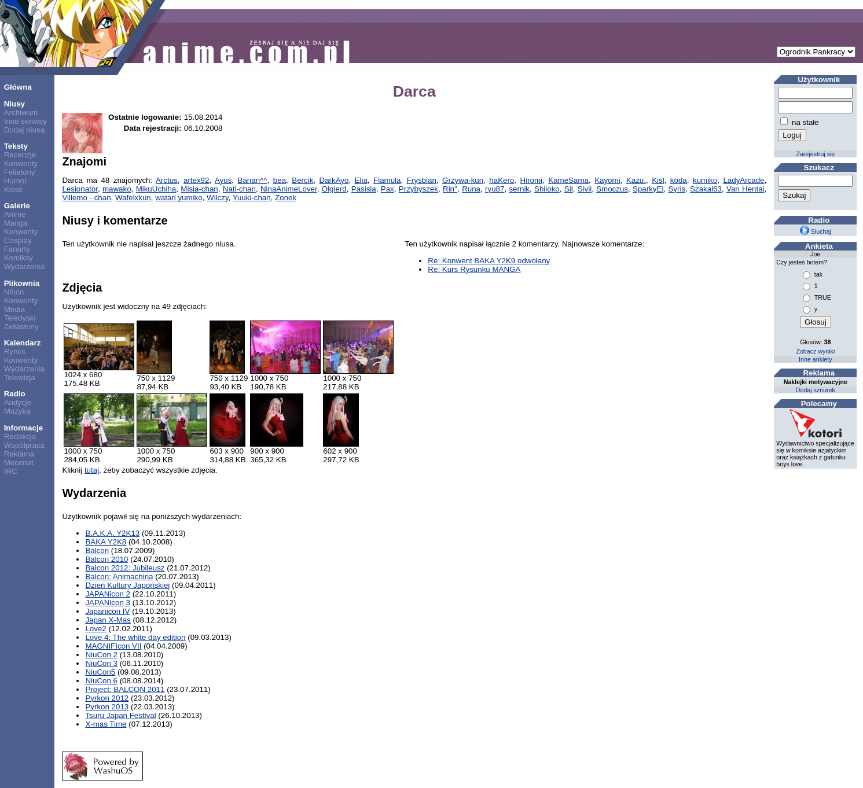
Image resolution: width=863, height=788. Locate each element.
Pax (387, 189)
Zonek (285, 197)
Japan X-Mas (108, 620)
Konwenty (21, 163)
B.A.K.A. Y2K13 (112, 533)
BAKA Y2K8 (105, 541)
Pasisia (363, 189)
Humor (15, 180)
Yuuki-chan (252, 197)
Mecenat (19, 462)
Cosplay (18, 240)
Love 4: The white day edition (135, 637)
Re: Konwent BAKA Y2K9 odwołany (489, 260)
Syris (676, 189)
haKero (501, 180)
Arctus (167, 180)
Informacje (23, 428)
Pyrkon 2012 (106, 698)
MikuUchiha (156, 189)
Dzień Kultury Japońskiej (127, 585)
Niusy (14, 104)
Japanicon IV (107, 611)
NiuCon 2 (101, 654)
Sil (568, 189)
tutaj (92, 470)
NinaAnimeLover (288, 189)
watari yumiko (178, 197)
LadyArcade (743, 180)
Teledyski (20, 318)
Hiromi (531, 180)
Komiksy (18, 257)
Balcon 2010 (106, 559)
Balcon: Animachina (119, 576)
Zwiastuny (21, 326)
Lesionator (80, 189)
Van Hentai (745, 189)
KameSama (568, 180)
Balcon (97, 550)
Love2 (95, 628)
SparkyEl (648, 189)
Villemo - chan (86, 197)
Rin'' (450, 189)
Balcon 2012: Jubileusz (124, 568)
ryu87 (494, 189)
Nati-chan (239, 189)
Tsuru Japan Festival (120, 715)
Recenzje (20, 154)
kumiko (705, 180)
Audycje (17, 402)
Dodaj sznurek (815, 389)
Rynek (15, 351)
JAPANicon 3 (107, 602)
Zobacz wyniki (815, 351)
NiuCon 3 (101, 663)
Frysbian (421, 180)
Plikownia (21, 283)
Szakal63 (706, 189)
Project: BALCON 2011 (124, 689)
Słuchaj (815, 231)
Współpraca (24, 445)
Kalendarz (22, 342)
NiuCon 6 (101, 680)
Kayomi (607, 180)
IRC (10, 471)
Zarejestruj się (815, 153)
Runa (471, 189)
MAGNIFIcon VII (113, 646)
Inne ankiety (815, 359)
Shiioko (547, 189)
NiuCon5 (100, 672)
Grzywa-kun (462, 180)
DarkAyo (334, 180)
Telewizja (19, 377)
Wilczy (218, 197)
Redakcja (20, 436)
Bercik (302, 180)
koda (678, 180)
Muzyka (17, 411)
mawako (116, 189)
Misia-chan (199, 189)
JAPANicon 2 (107, 594)
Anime (15, 214)
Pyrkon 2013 (106, 706)
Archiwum (21, 112)
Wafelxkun (133, 197)
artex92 (196, 180)
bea (279, 180)
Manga (16, 223)
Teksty (16, 146)
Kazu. (636, 180)
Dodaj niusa (24, 130)
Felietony (19, 172)
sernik (519, 189)
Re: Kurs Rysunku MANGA (474, 269)
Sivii (585, 189)
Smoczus (612, 189)
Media (14, 309)
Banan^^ (252, 180)
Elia (361, 180)
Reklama (19, 454)
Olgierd (334, 189)
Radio (14, 393)
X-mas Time (105, 724)
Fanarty (17, 249)
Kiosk (13, 189)
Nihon (14, 292)
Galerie (17, 205)
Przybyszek (418, 189)
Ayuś (223, 180)
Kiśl (658, 180)
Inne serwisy (25, 121)
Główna (18, 87)
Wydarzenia (24, 266)
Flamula (387, 180)
